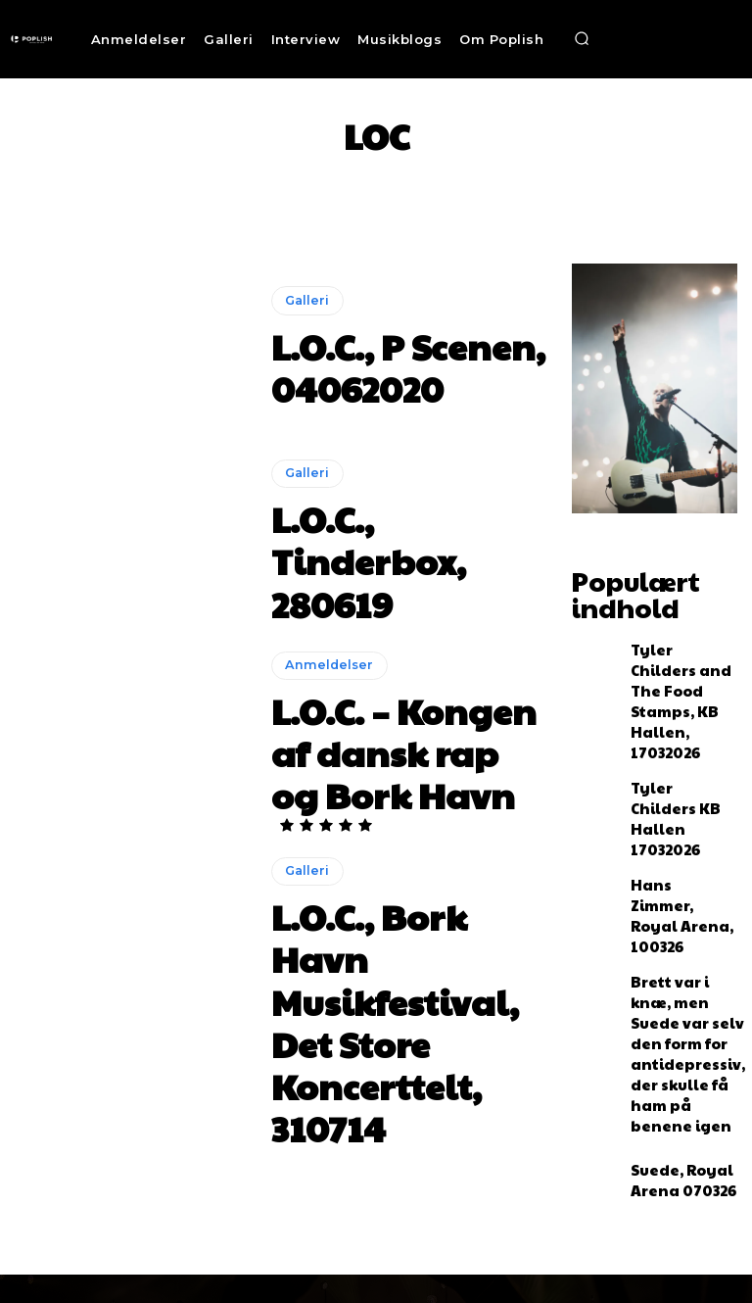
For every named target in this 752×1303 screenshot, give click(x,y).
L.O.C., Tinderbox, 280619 (397, 559)
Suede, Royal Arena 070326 (668, 975)
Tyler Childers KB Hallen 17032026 (677, 729)
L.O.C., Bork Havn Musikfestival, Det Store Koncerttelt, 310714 (390, 947)
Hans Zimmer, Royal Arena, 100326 (670, 803)
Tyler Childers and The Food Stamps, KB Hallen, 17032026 (681, 654)
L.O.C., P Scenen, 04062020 (403, 365)
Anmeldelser (324, 699)
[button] (581, 39)
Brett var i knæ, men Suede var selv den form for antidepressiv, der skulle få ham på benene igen (682, 889)
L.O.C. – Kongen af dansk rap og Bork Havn (393, 745)
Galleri (305, 330)
